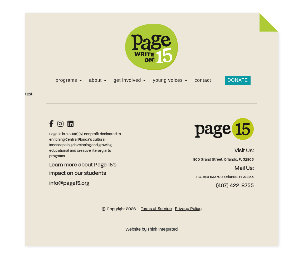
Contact (202, 80)
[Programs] (80, 80)
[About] (105, 80)
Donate (237, 80)
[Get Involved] (144, 80)
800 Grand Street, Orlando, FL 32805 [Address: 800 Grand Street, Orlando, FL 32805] (223, 160)
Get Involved (127, 80)
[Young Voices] (186, 80)
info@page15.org (69, 183)
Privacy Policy (188, 209)
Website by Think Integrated (151, 229)
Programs (66, 80)
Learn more (63, 165)
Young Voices (168, 80)
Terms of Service (156, 209)
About (95, 80)
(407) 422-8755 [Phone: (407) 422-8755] (235, 186)
